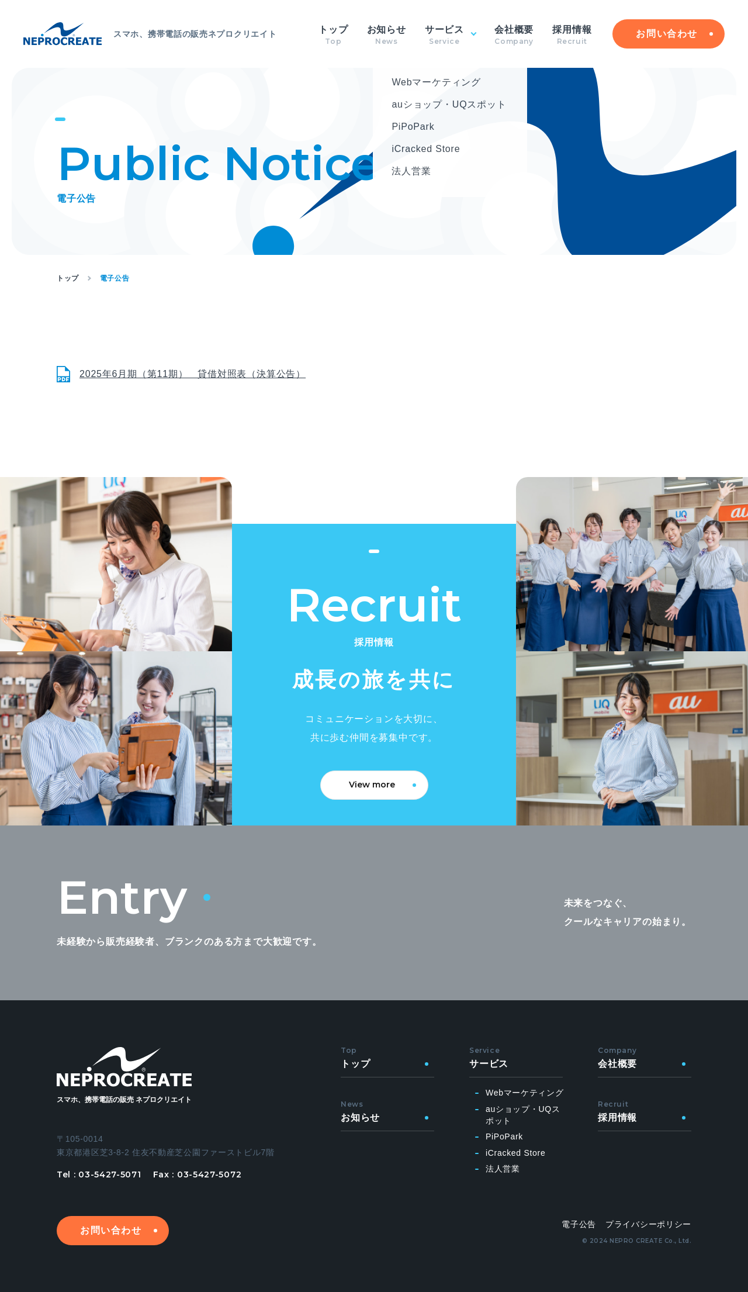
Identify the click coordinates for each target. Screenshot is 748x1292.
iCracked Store (515, 1153)
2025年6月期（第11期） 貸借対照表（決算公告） (192, 374)
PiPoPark (504, 1136)
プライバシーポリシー (648, 1224)
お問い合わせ (667, 34)
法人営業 (503, 1168)
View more (372, 784)
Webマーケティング (525, 1092)
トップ (68, 278)
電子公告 (579, 1224)
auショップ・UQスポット (523, 1114)
